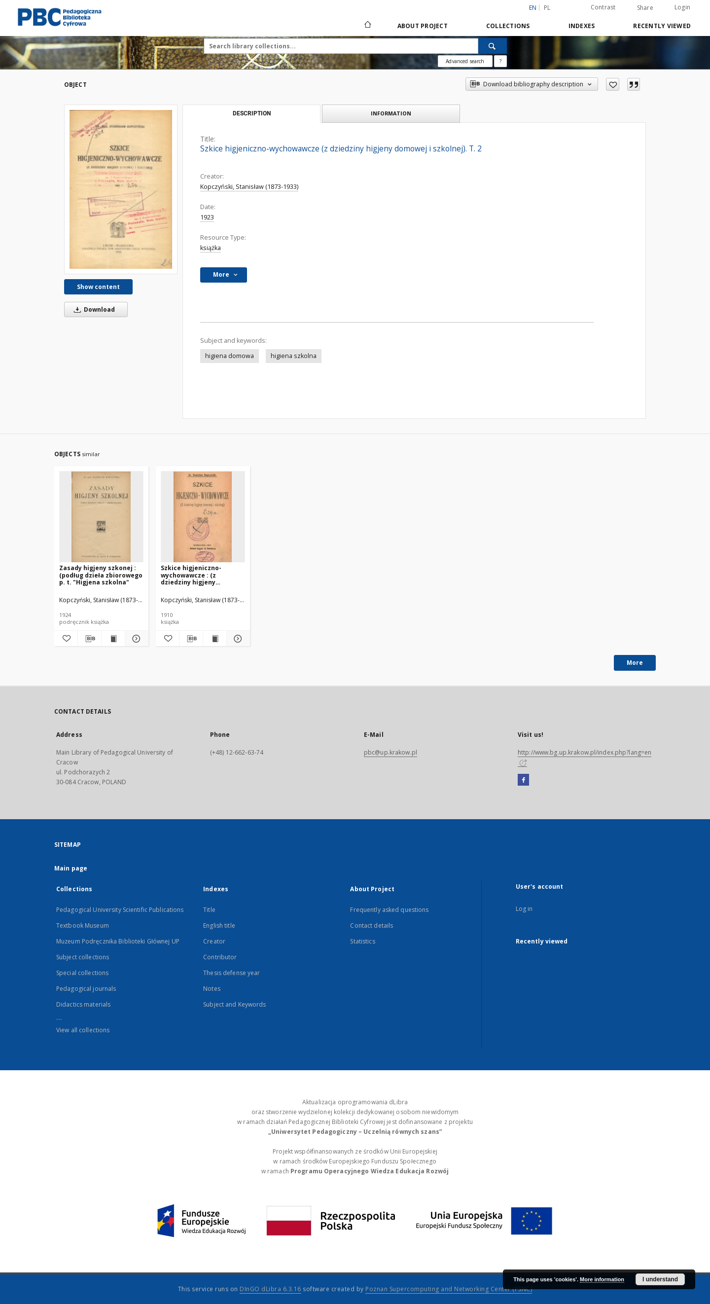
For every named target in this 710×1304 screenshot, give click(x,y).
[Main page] (367, 25)
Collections (508, 26)
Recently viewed (662, 26)
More (635, 662)
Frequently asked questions (389, 910)
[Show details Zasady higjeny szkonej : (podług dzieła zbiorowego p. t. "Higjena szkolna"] (135, 638)
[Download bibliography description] (89, 638)
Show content (98, 287)
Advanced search (465, 61)
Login (682, 7)
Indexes (581, 26)
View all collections (82, 1030)
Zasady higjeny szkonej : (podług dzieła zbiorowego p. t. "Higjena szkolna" (100, 575)
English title (219, 925)
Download (93, 309)
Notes (211, 988)
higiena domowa (229, 356)
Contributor (220, 957)
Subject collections (82, 957)
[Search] (492, 46)
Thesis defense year (231, 973)
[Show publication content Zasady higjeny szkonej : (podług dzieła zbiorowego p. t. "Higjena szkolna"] (113, 638)
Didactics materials (83, 1004)
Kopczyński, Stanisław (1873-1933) (249, 186)
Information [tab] (391, 113)
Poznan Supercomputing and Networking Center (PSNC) (448, 1289)
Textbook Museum (82, 925)
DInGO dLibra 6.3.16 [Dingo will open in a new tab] (270, 1289)
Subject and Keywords (234, 1004)
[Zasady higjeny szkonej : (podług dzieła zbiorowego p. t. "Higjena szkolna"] (101, 517)
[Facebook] (523, 780)
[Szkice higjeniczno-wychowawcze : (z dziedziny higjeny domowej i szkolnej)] (203, 517)
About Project (422, 26)
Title (209, 910)
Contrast (603, 7)
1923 (207, 217)
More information (602, 1279)
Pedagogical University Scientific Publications (120, 910)
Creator (214, 941)
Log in (524, 909)
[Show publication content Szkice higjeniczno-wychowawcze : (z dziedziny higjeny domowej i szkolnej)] (214, 638)
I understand (660, 1279)
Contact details (371, 925)
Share (645, 8)
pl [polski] (547, 7)
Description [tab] (252, 113)
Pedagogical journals (86, 988)
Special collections (82, 973)
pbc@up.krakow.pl (390, 752)
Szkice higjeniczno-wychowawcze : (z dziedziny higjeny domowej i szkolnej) (192, 575)
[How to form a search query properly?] (500, 61)
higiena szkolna (294, 356)
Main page (70, 868)
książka (210, 248)
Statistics (362, 941)
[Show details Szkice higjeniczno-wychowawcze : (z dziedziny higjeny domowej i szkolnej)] (236, 638)
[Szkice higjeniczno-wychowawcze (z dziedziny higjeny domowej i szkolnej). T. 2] (121, 189)
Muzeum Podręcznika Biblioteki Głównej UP (117, 941)
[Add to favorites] (612, 84)
